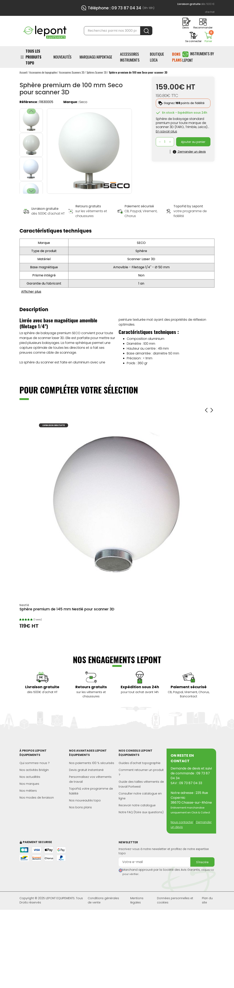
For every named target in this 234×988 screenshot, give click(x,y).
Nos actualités (30, 777)
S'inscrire (202, 862)
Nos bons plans (80, 807)
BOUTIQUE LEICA (157, 57)
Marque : (70, 102)
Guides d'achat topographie (139, 763)
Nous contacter (182, 822)
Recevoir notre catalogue (137, 805)
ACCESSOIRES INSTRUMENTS (130, 57)
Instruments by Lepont (198, 57)
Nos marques (29, 784)
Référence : (29, 102)
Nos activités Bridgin (34, 770)
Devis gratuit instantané (86, 770)
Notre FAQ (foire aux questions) (141, 812)
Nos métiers (28, 791)
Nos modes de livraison (37, 798)
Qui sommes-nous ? (35, 763)
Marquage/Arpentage (96, 57)
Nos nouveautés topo (85, 800)
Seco (83, 102)
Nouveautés (62, 57)
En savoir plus (166, 131)
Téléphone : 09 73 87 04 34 (114, 8)
